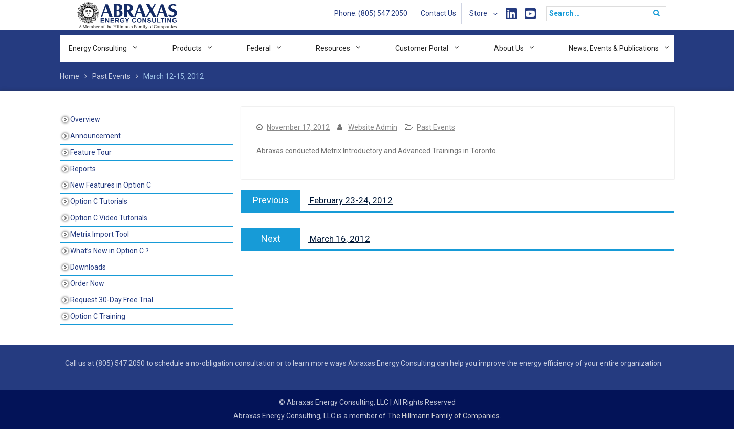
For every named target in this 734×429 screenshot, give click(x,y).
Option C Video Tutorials (108, 218)
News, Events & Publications (614, 48)
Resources (333, 48)
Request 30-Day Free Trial (111, 300)
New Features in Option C (110, 185)
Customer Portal (421, 48)
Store (478, 13)
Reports (83, 169)
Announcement (95, 136)
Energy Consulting (98, 48)
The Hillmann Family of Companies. (444, 416)
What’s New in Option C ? (109, 251)
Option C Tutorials (98, 201)
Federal (259, 48)
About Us (509, 48)
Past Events (436, 127)
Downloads (88, 267)
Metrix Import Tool (99, 234)
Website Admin (372, 127)
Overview (85, 119)
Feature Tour (91, 152)
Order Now (87, 283)
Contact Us (438, 13)
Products (187, 48)
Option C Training (97, 316)
